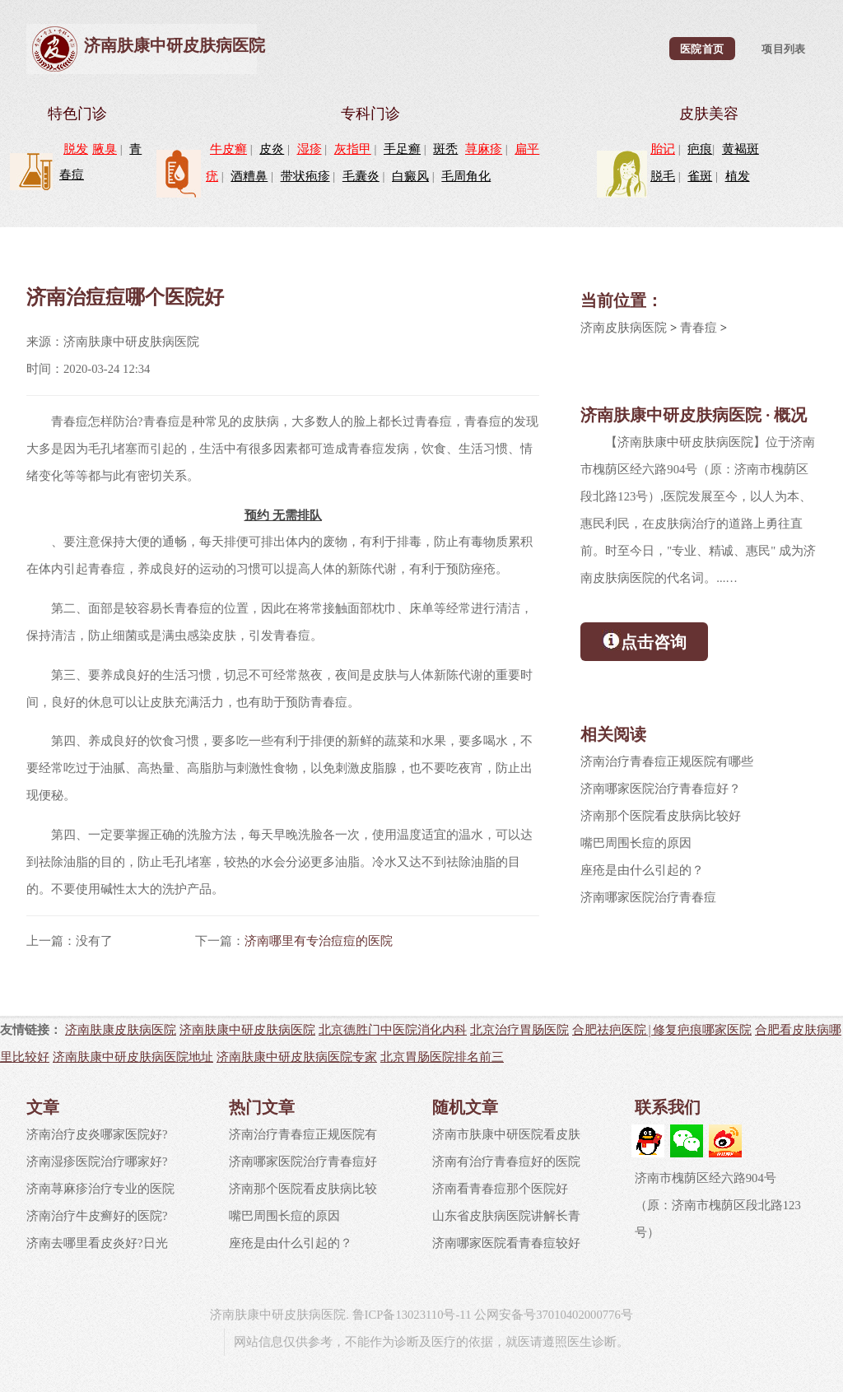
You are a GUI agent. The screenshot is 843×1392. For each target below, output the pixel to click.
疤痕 (699, 149)
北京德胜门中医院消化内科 (393, 1029)
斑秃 (445, 149)
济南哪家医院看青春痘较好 (506, 1243)
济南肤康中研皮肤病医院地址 (133, 1056)
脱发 (75, 149)
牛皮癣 (228, 149)
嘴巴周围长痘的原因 (636, 843)
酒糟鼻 (249, 176)
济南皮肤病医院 (623, 327)
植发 (737, 176)
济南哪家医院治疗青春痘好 (303, 1161)
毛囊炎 (361, 176)
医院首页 (702, 48)
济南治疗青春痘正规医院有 (303, 1134)
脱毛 (662, 176)
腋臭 (104, 149)
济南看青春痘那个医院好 (500, 1188)
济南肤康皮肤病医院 (120, 1029)
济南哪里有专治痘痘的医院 (319, 940)
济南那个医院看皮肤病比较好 (660, 815)
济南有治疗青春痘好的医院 (506, 1161)
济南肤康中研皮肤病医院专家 (297, 1056)
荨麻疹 (483, 149)
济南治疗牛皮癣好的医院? (97, 1215)
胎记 (662, 149)
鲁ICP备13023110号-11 (412, 1314)
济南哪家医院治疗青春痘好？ (660, 788)
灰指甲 (352, 149)
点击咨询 (644, 640)
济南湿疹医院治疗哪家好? (97, 1161)
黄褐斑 (740, 149)
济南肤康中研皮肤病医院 (174, 45)
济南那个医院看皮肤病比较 (303, 1188)
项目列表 (783, 48)
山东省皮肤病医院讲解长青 (506, 1215)
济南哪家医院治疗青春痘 (648, 897)
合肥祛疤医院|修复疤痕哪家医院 (662, 1029)
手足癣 (402, 149)
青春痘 (698, 327)
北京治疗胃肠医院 (519, 1029)
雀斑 (699, 176)
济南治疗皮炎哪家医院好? (97, 1134)
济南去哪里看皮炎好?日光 (97, 1243)
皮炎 (271, 149)
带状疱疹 (305, 176)
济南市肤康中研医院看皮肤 (506, 1134)
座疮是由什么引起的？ (642, 870)
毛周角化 (466, 176)
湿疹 (309, 149)
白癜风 (410, 176)
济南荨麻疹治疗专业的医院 (100, 1188)
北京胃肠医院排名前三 (442, 1056)
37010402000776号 (584, 1314)
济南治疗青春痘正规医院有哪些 (666, 761)
